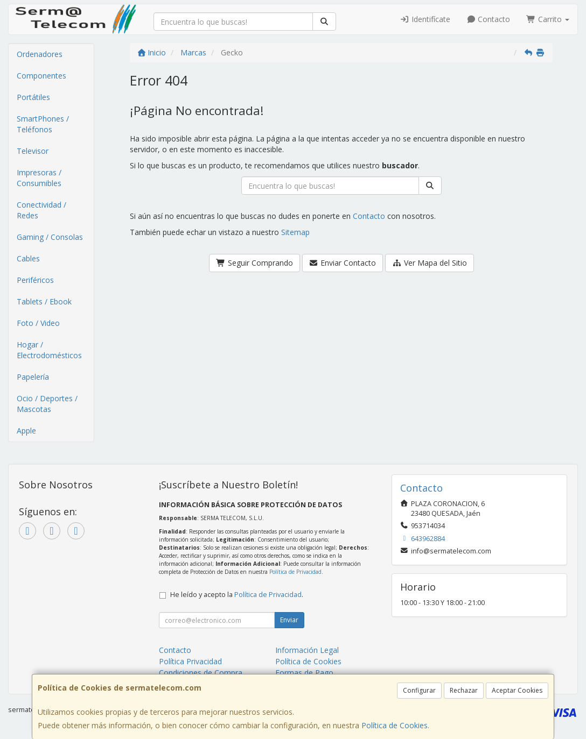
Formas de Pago (304, 672)
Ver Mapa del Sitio (429, 263)
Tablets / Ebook (44, 301)
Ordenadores (39, 54)
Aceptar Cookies (517, 690)
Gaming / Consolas (50, 237)
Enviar (289, 619)
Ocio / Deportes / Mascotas (47, 403)
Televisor (32, 151)
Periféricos (35, 280)
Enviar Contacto (342, 263)
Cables (28, 258)
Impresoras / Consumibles (39, 177)
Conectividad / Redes (41, 210)
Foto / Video (38, 323)
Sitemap (295, 232)
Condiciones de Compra (200, 672)
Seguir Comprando (254, 263)
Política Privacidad (190, 661)
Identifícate (425, 19)
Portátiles (33, 97)
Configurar (419, 690)
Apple (26, 430)
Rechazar (464, 690)
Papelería (33, 377)
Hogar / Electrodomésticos (49, 349)
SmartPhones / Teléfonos (43, 123)
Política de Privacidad (295, 571)
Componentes (41, 75)
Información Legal (307, 650)
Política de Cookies (394, 725)
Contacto (488, 19)
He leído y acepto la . (236, 594)
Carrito (547, 19)
